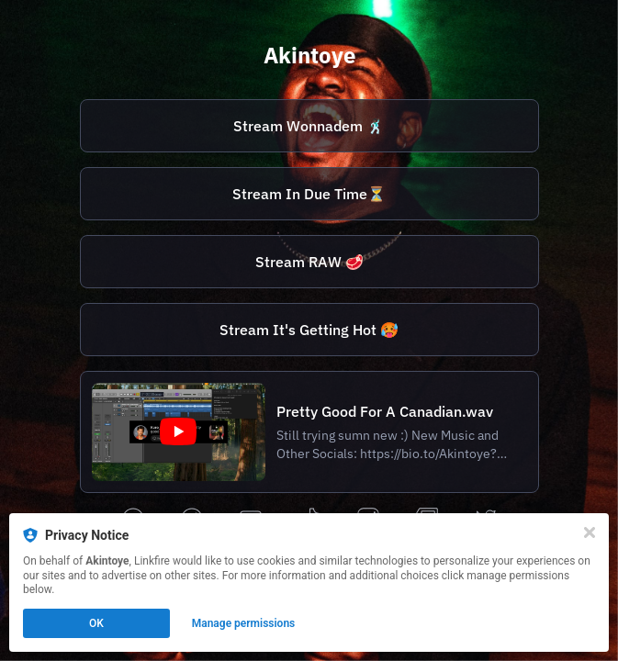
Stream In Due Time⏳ (309, 194)
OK (96, 623)
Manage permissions (244, 623)
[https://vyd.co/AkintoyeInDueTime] (309, 193)
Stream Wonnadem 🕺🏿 (309, 126)
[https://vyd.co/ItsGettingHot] (309, 329)
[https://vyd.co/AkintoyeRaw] (309, 261)
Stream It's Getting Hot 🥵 (309, 329)
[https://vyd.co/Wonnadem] (309, 125)
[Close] (589, 532)
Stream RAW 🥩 (309, 261)
